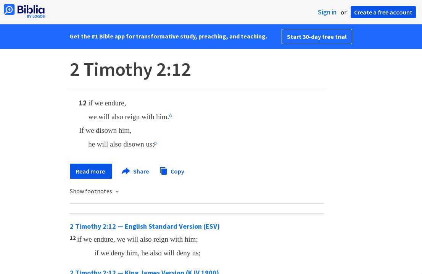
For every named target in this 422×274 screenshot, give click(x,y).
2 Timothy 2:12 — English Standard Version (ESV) (145, 226)
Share (135, 171)
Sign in (327, 12)
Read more (91, 171)
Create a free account (383, 12)
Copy (171, 170)
